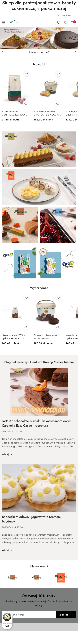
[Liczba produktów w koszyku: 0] (72, 22)
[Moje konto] (65, 15)
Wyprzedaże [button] (39, 288)
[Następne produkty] (72, 84)
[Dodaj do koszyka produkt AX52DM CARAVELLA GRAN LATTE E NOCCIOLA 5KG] (58, 103)
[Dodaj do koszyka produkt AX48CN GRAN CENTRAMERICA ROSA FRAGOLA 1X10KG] (26, 103)
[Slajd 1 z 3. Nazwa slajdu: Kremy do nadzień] (39, 38)
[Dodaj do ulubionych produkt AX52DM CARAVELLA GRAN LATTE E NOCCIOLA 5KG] (58, 74)
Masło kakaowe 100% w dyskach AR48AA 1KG (14, 337)
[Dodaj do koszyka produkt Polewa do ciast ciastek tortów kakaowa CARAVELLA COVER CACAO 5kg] (58, 327)
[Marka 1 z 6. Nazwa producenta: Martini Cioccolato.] (12, 577)
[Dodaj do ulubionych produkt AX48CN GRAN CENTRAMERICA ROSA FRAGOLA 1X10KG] (26, 74)
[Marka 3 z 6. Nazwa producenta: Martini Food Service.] (61, 577)
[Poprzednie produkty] (6, 84)
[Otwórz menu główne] (4, 22)
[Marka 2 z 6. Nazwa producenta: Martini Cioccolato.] (36, 577)
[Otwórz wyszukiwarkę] (59, 22)
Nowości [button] (39, 64)
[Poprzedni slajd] (2, 52)
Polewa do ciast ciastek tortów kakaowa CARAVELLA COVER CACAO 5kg (45, 337)
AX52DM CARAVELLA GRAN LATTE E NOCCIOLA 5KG (47, 113)
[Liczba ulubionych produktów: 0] (65, 22)
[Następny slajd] (75, 52)
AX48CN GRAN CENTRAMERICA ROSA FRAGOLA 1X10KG (14, 113)
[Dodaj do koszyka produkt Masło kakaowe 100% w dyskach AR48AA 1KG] (26, 327)
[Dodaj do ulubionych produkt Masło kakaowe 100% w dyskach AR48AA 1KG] (26, 297)
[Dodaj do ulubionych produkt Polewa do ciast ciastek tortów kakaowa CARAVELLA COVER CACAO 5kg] (58, 297)
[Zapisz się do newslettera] (29, 614)
